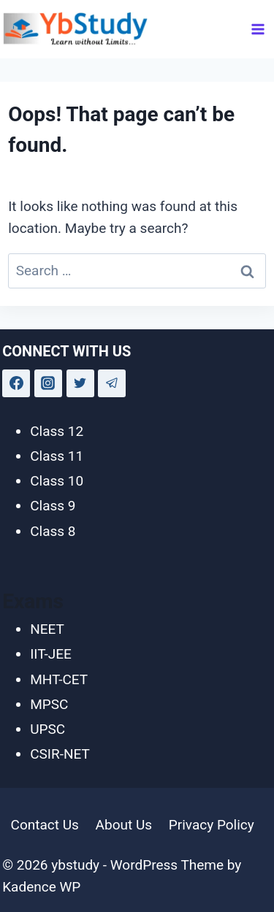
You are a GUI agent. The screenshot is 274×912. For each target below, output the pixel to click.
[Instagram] (48, 383)
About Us (124, 824)
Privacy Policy (211, 824)
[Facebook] (16, 383)
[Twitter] (80, 383)
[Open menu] (258, 29)
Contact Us (45, 824)
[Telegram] (112, 383)
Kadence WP (41, 886)
